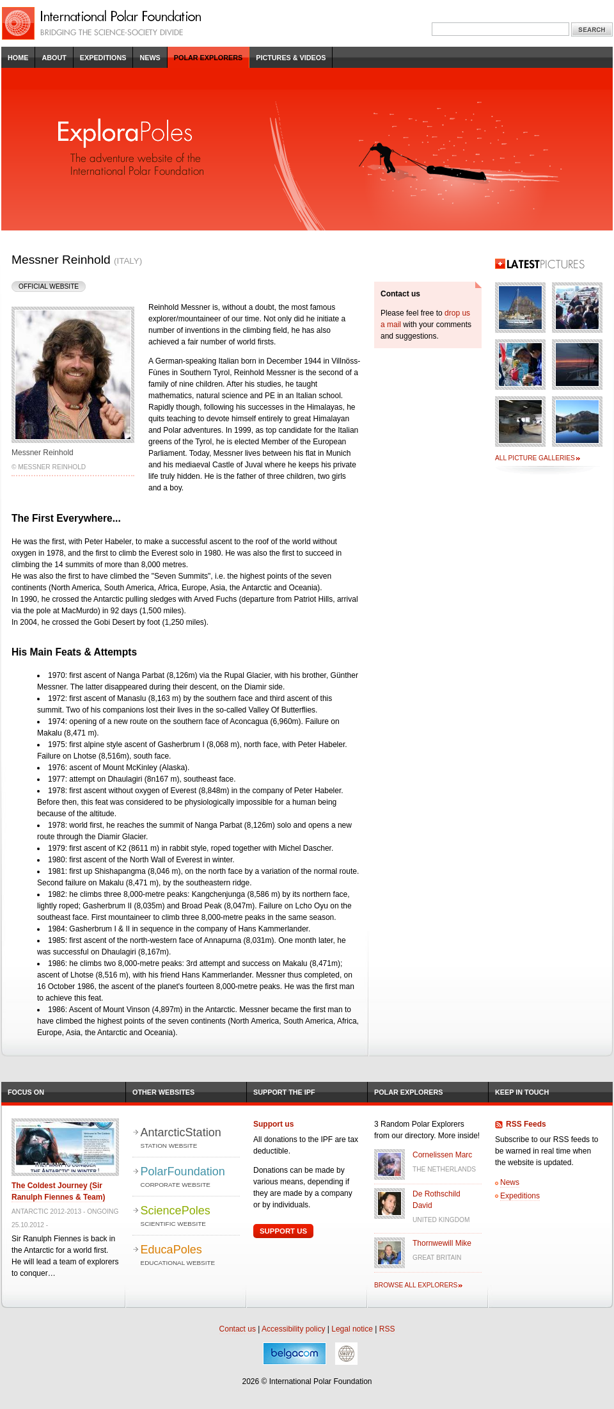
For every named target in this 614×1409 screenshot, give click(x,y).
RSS (387, 1328)
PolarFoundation (190, 1177)
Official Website (49, 286)
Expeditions (103, 57)
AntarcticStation (190, 1138)
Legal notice (352, 1328)
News (149, 57)
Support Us (283, 1231)
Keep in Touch (522, 1092)
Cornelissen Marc (442, 1154)
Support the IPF (284, 1092)
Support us (273, 1124)
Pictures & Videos (291, 57)
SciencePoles (190, 1216)
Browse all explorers (415, 1285)
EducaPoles (190, 1255)
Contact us (237, 1328)
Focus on (26, 1092)
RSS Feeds (526, 1124)
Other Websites (163, 1092)
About (54, 57)
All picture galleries (535, 458)
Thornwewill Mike (442, 1243)
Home (18, 57)
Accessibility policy (293, 1328)
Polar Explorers (208, 57)
